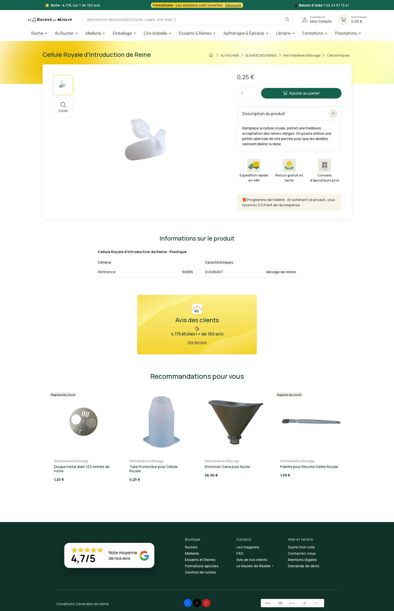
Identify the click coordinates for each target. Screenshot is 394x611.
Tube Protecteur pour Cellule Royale (153, 468)
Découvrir (233, 5)
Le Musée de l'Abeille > (255, 565)
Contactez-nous (302, 553)
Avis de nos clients (251, 559)
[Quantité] (247, 93)
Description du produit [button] (289, 113)
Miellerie (192, 553)
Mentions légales (302, 559)
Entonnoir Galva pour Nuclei (227, 466)
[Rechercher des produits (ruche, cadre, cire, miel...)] (188, 19)
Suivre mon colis (301, 547)
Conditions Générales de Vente (82, 603)
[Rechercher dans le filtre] (287, 19)
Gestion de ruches (200, 572)
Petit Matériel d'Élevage (71, 461)
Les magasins (247, 547)
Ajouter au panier (301, 93)
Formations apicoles (202, 565)
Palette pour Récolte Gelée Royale (309, 466)
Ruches (191, 547)
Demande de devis (303, 565)
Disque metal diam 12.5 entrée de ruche (82, 468)
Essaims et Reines (200, 559)
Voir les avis (197, 342)
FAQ (239, 553)
